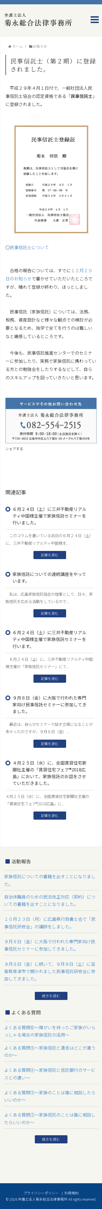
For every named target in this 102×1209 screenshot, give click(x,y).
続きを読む (51, 995)
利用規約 (71, 1192)
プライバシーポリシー (41, 1192)
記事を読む (49, 554)
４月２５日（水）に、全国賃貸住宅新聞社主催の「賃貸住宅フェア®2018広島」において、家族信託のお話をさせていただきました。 (49, 773)
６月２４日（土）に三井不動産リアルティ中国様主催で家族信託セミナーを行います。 (49, 639)
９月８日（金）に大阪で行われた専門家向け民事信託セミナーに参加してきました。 (49, 704)
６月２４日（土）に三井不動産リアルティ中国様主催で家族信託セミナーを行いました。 (49, 516)
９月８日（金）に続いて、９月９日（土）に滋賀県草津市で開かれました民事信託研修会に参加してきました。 (49, 971)
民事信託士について (29, 247)
